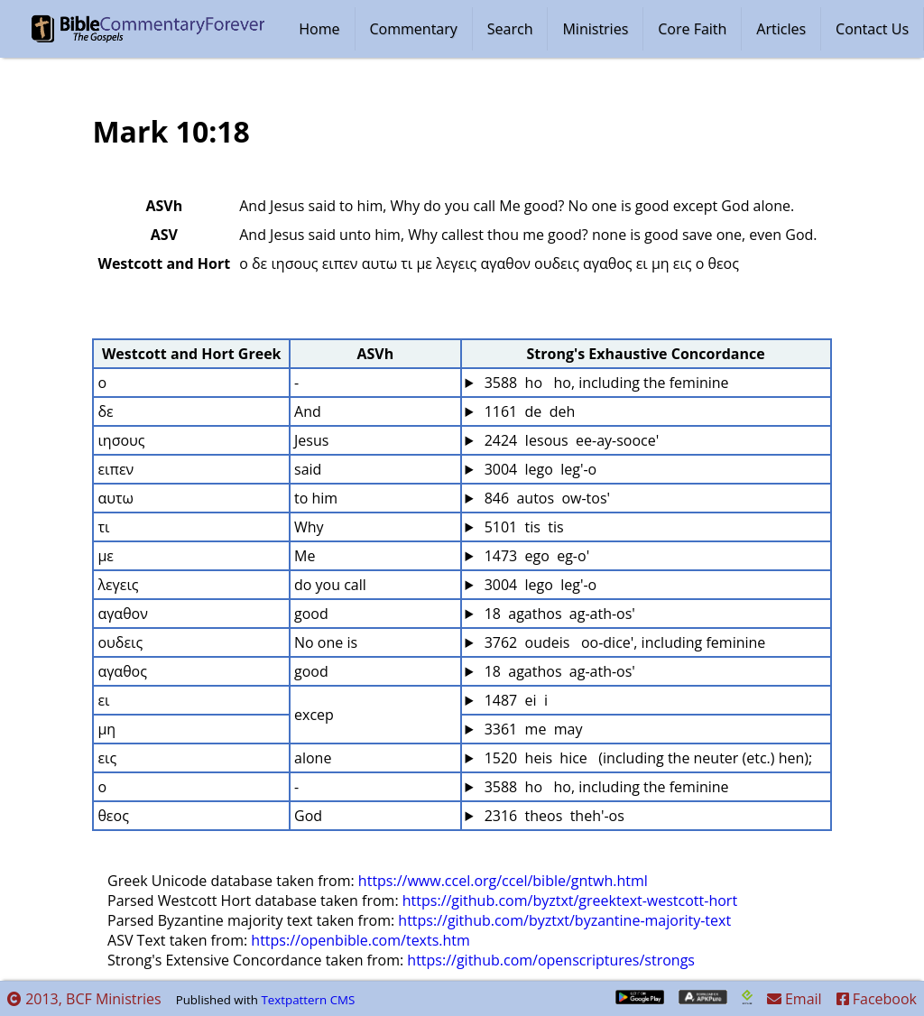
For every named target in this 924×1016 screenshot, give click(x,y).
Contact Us (872, 29)
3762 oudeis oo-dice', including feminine (623, 642)
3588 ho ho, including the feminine (605, 383)
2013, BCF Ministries (84, 999)
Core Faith (692, 29)
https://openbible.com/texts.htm (360, 940)
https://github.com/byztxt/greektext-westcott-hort (569, 900)
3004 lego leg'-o (539, 469)
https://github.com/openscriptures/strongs (551, 960)
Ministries (595, 29)
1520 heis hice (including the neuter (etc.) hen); (647, 758)
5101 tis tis (522, 527)
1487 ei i (514, 700)
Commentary (413, 29)
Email (794, 999)
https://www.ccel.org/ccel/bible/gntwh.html (503, 881)
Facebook (876, 999)
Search (510, 29)
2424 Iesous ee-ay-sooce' (570, 440)
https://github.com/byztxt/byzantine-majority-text (564, 920)
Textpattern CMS (308, 1000)
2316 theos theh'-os (552, 816)
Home (319, 29)
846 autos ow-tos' (546, 498)
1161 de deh (528, 411)
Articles (781, 29)
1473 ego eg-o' (535, 556)
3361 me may (532, 729)
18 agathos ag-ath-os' (558, 613)
